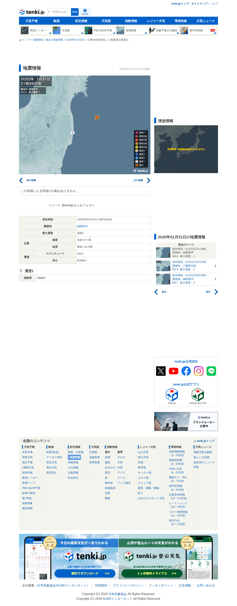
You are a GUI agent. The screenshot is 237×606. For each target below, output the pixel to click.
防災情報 (81, 21)
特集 (196, 466)
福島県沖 (82, 226)
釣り (140, 493)
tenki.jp (32, 13)
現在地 (85, 14)
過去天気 (51, 467)
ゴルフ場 (143, 477)
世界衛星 (94, 462)
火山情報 (73, 467)
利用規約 (101, 585)
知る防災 (73, 477)
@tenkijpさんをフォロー (78, 205)
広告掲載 (185, 585)
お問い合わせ (206, 585)
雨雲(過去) (52, 452)
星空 (107, 472)
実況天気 (51, 462)
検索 (74, 11)
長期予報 (27, 472)
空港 (140, 462)
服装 (107, 462)
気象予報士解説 (203, 452)
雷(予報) (27, 498)
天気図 (106, 21)
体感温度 (110, 487)
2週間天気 (28, 467)
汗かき (121, 457)
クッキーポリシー (161, 585)
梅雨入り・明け (180, 479)
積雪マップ (28, 482)
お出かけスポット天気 (151, 498)
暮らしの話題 (201, 457)
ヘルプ (214, 3)
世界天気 (27, 457)
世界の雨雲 (28, 493)
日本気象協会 (46, 585)
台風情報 (73, 472)
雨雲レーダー (30, 477)
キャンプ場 (144, 482)
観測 (56, 21)
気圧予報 (27, 462)
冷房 (120, 467)
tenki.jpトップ (180, 3)
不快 (120, 462)
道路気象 (27, 503)
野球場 (142, 467)
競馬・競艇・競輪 (148, 487)
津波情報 (73, 462)
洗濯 (107, 457)
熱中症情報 (180, 487)
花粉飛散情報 (180, 453)
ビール (121, 477)
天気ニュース (206, 21)
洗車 (107, 493)
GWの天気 (180, 470)
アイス (121, 472)
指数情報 (131, 21)
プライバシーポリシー (128, 585)
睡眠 (107, 498)
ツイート (55, 205)
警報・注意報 (76, 452)
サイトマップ (199, 3)
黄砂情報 (27, 508)
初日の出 (180, 522)
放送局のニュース (204, 462)
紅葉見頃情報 (180, 496)
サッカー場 (144, 472)
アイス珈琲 (124, 482)
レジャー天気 (156, 21)
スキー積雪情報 (180, 513)
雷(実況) (51, 472)
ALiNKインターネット (71, 585)
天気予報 (31, 21)
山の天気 (143, 452)
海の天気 (143, 457)
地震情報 (75, 457)
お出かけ (110, 467)
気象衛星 (94, 457)
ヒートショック (180, 505)
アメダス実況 (54, 457)
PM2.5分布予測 (31, 487)
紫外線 (109, 482)
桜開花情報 (180, 462)
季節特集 (181, 21)
